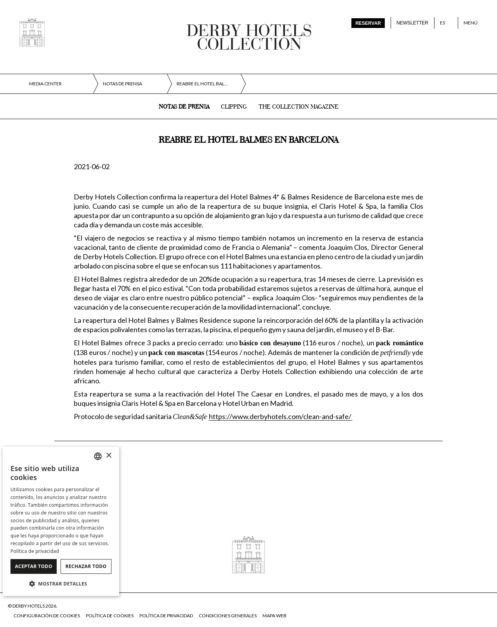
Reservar (368, 23)
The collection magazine (299, 107)
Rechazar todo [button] (85, 566)
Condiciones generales (228, 615)
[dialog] (61, 521)
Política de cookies (110, 615)
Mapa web (274, 615)
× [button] (108, 456)
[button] (60, 583)
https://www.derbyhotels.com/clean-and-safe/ (281, 416)
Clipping (234, 107)
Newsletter (412, 23)
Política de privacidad (166, 615)
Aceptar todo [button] (33, 566)
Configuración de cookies (47, 615)
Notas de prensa (184, 107)
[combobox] (98, 456)
